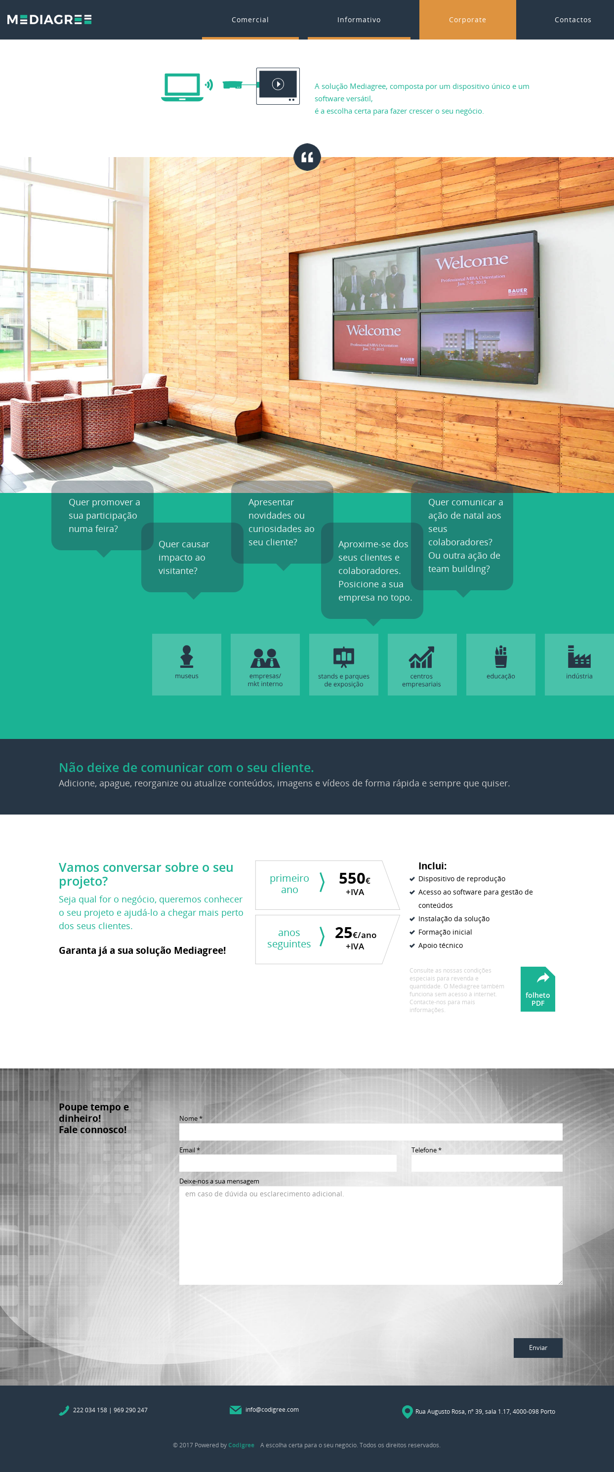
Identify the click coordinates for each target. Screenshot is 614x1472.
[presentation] (254, 1309)
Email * (189, 1149)
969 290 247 (131, 1410)
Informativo (359, 19)
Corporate (468, 19)
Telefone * (426, 1149)
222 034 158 (90, 1410)
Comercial (250, 19)
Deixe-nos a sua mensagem (219, 1181)
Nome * (191, 1118)
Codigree (241, 1445)
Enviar (538, 1347)
